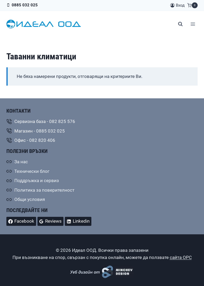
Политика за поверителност (44, 190)
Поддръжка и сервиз (36, 180)
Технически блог (31, 171)
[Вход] (177, 5)
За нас (21, 161)
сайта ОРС (181, 257)
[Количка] (192, 5)
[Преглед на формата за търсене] (180, 24)
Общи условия (29, 199)
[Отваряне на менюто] (193, 24)
